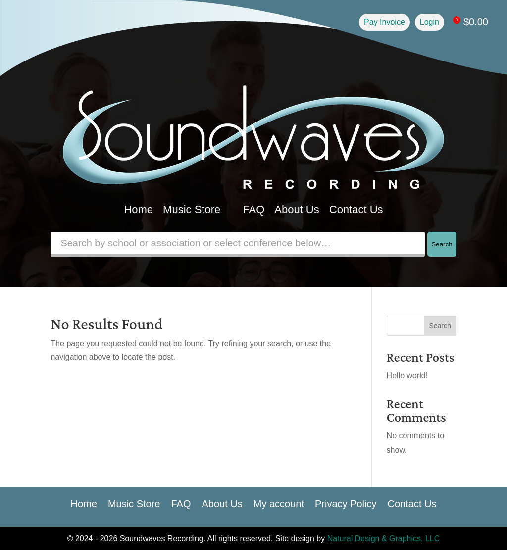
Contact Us (356, 209)
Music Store (198, 209)
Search (441, 244)
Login (429, 22)
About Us (296, 209)
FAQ (253, 209)
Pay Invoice (384, 22)
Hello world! (407, 375)
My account (279, 502)
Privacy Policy (345, 502)
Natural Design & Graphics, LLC (383, 538)
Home (138, 209)
